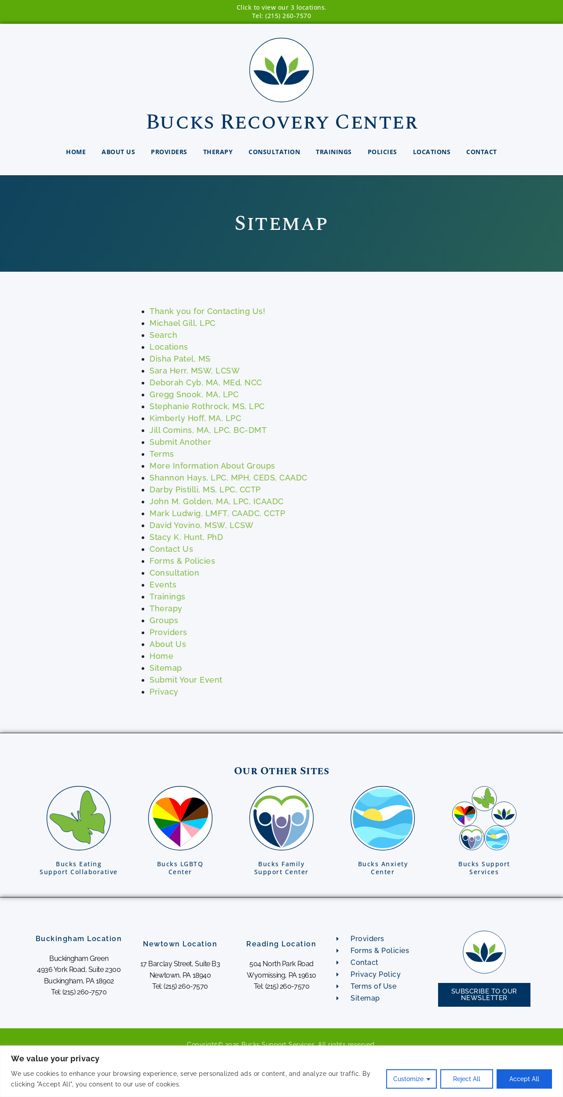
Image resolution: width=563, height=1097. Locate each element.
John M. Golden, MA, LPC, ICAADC (217, 501)
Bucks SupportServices (484, 868)
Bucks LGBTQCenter (180, 868)
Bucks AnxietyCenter (383, 868)
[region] (281, 1071)
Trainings (334, 152)
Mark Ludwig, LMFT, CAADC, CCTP (217, 513)
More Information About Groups (212, 465)
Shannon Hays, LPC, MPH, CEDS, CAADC (228, 477)
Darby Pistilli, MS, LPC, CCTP (205, 489)
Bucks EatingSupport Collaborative (79, 868)
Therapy (218, 152)
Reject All (466, 1078)
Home (76, 152)
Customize (408, 1078)
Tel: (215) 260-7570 (281, 15)
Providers (169, 152)
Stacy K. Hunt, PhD (186, 537)
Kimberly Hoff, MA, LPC (195, 418)
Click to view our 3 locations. (282, 7)
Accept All (524, 1078)
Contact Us (171, 549)
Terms (162, 453)
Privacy (164, 691)
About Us (118, 152)
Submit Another (180, 442)
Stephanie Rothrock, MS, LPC (207, 406)
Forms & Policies (182, 560)
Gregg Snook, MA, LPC (194, 394)
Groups (164, 620)
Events (163, 584)
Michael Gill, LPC (183, 323)
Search (163, 335)
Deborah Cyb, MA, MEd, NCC (206, 382)
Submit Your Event (186, 679)
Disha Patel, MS (180, 358)
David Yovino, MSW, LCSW (202, 525)
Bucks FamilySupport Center (281, 868)
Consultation (274, 152)
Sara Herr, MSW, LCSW (195, 370)
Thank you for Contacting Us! (207, 311)
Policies (382, 152)
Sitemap (166, 667)
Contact (481, 152)
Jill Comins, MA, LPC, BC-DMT (208, 430)
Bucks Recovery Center (282, 122)
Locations (432, 152)
